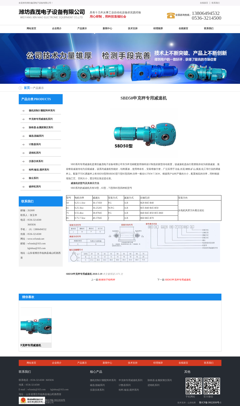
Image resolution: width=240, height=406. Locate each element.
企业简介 (56, 363)
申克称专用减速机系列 (41, 119)
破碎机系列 (35, 186)
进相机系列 (35, 153)
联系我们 (216, 3)
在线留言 (204, 3)
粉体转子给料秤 (107, 279)
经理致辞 (158, 363)
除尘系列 (33, 178)
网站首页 (31, 363)
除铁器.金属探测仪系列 (41, 127)
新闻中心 (107, 363)
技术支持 (132, 363)
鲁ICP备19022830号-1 (210, 402)
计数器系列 (35, 144)
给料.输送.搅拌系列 (39, 169)
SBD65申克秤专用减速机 (178, 279)
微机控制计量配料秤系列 (42, 110)
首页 (27, 88)
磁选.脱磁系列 (36, 136)
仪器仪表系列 (36, 161)
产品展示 (82, 363)
